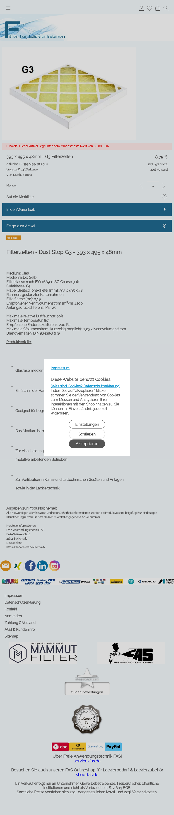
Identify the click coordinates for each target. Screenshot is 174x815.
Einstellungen (87, 424)
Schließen (87, 434)
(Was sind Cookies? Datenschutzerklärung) (85, 386)
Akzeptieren (87, 443)
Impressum (60, 368)
